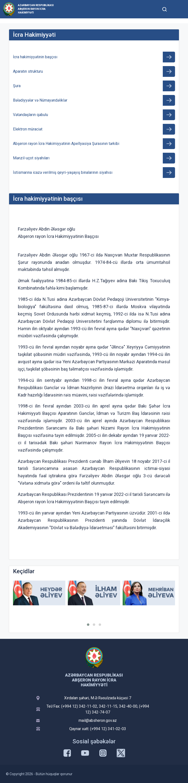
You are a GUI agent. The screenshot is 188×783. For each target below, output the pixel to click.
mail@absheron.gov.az (98, 720)
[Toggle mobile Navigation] (176, 9)
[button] (88, 624)
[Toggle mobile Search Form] (164, 8)
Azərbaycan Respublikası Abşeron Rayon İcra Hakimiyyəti (36, 9)
